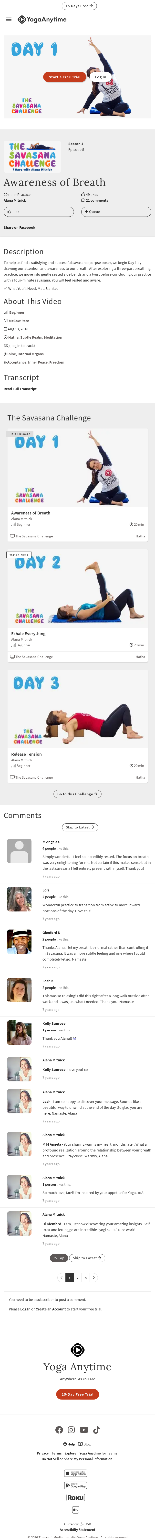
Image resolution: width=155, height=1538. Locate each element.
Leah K (48, 980)
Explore (70, 1453)
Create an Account (51, 1309)
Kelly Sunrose (53, 1023)
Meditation (53, 337)
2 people (49, 896)
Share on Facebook (19, 227)
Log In (25, 1309)
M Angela (53, 1144)
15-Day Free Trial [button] (77, 1394)
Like (14, 211)
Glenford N (51, 932)
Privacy (43, 1453)
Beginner (16, 312)
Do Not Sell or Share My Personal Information (77, 1458)
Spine (11, 353)
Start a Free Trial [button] (65, 76)
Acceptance (16, 362)
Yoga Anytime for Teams (98, 1453)
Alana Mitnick (15, 200)
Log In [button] (100, 76)
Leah (46, 1101)
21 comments (97, 200)
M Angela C (51, 841)
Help (69, 1444)
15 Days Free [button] (79, 5)
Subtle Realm (31, 337)
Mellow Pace (19, 320)
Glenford (54, 1223)
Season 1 (75, 143)
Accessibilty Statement (77, 1529)
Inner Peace (38, 362)
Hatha (13, 337)
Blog (84, 1444)
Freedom (56, 362)
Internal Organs (31, 353)
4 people (49, 848)
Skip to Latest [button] (80, 827)
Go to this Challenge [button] (77, 794)
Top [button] (59, 1258)
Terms (57, 1453)
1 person (49, 1030)
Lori (45, 890)
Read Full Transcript (20, 388)
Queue (92, 211)
